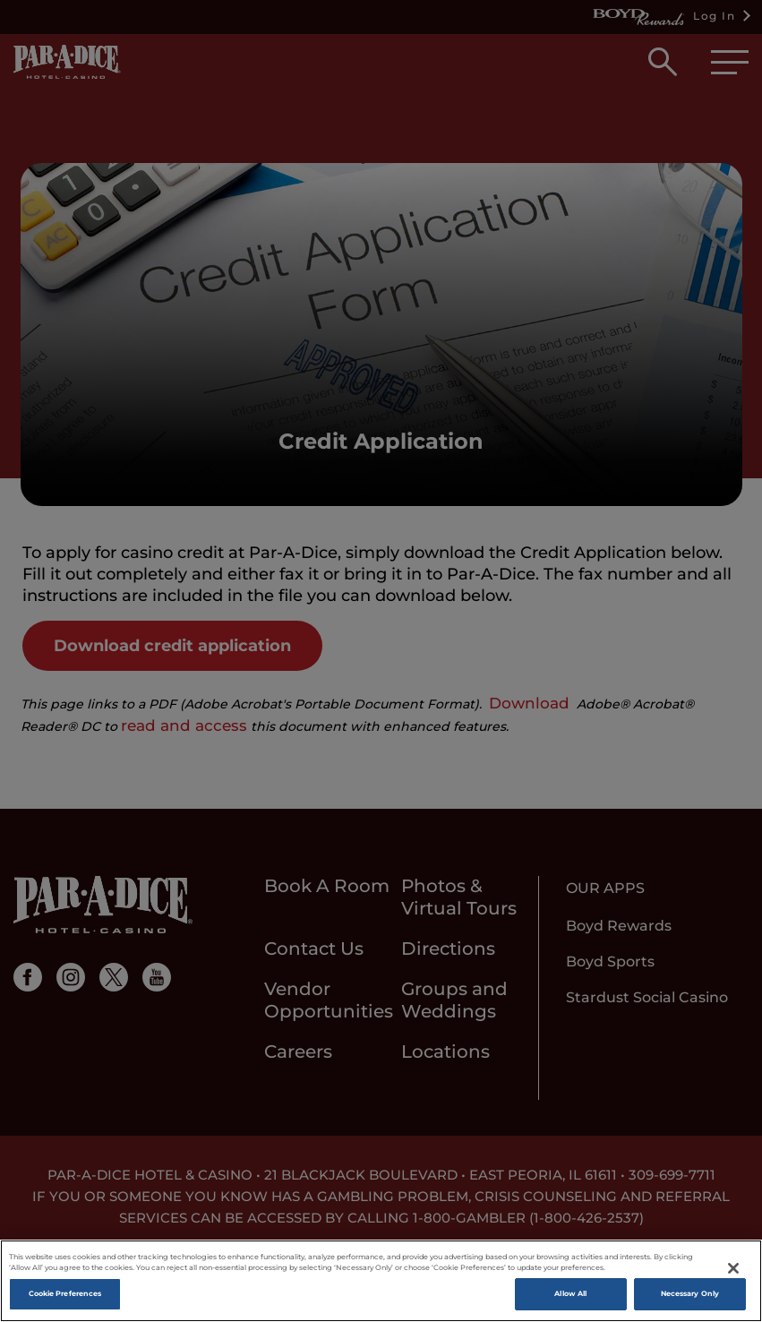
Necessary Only (690, 1293)
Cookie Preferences (65, 1293)
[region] (381, 1281)
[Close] (733, 1268)
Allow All (570, 1293)
